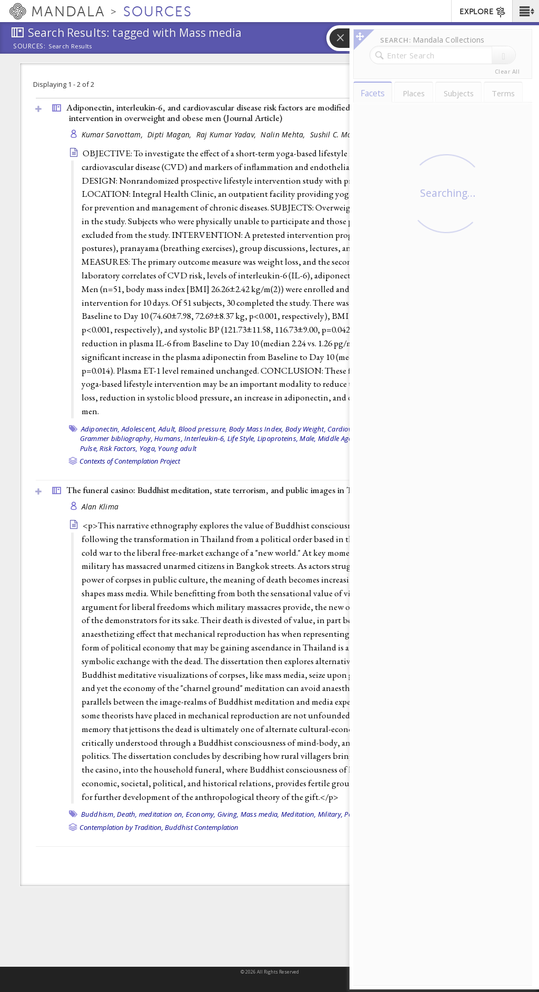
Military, (330, 814)
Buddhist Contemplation (201, 827)
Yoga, (147, 448)
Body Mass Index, (256, 429)
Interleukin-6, (205, 438)
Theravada (417, 814)
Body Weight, (305, 429)
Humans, (168, 438)
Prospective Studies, (454, 438)
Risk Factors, (118, 448)
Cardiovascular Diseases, (366, 429)
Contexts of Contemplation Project (129, 461)
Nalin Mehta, (284, 134)
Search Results (70, 46)
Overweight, (404, 438)
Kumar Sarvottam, (113, 134)
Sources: (29, 47)
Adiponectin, (100, 429)
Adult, (167, 429)
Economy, (201, 814)
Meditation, (298, 814)
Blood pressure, (202, 429)
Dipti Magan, (170, 134)
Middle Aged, (338, 438)
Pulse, (89, 448)
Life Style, (241, 438)
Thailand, (384, 814)
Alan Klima (100, 507)
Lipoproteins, (277, 438)
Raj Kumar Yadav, (227, 134)
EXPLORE (483, 12)
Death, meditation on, (150, 814)
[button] (525, 11)
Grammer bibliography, (116, 438)
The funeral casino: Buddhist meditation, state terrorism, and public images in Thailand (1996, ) (249, 490)
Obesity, (372, 438)
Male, (308, 438)
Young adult (177, 448)
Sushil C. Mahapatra (344, 134)
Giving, (228, 814)
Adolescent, (139, 429)
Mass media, (260, 814)
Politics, (355, 814)
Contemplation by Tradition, (121, 827)
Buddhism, (98, 814)
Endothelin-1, (427, 429)
